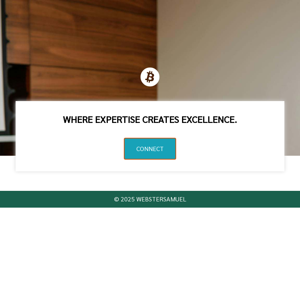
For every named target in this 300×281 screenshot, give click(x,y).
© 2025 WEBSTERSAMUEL (150, 199)
